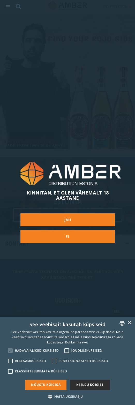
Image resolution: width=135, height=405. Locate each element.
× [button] (129, 323)
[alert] (67, 361)
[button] (67, 396)
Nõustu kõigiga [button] (46, 384)
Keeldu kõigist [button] (90, 384)
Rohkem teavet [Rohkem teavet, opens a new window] (76, 342)
